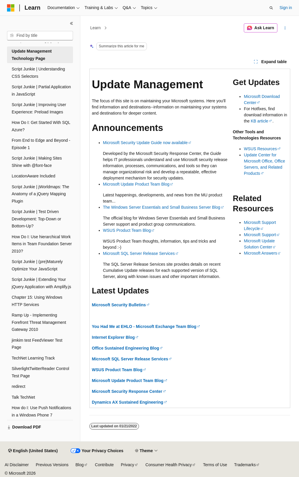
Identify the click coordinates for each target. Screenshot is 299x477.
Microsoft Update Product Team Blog (136, 184)
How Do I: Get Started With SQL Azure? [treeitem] (41, 126)
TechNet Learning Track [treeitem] (33, 358)
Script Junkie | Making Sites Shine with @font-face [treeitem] (37, 162)
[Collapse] (71, 23)
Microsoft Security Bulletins (119, 305)
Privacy (127, 464)
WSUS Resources (260, 148)
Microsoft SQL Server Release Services (139, 253)
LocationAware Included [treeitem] (33, 176)
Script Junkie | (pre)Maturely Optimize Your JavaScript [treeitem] (37, 265)
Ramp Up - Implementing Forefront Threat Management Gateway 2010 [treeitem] (39, 322)
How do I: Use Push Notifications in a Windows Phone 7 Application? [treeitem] (41, 414)
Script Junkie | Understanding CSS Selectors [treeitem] (38, 73)
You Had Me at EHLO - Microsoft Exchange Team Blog (144, 326)
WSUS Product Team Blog (127, 230)
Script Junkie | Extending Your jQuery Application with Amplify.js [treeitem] (41, 283)
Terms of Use (215, 464)
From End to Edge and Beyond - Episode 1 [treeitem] (41, 144)
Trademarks (245, 464)
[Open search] (271, 8)
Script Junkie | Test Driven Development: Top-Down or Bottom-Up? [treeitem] (36, 218)
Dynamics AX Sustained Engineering (128, 402)
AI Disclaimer (17, 464)
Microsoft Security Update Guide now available (145, 142)
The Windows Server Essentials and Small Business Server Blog (161, 207)
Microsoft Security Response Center (127, 391)
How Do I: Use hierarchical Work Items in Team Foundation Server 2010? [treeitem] (42, 243)
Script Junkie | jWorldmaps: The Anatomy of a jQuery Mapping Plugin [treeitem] (40, 193)
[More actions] (285, 28)
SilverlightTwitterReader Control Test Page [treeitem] (40, 372)
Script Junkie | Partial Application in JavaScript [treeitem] (41, 90)
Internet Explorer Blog (113, 337)
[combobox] (40, 35)
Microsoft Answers (260, 253)
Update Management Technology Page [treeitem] (32, 55)
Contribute (104, 464)
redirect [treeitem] (18, 386)
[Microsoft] (11, 8)
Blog (80, 464)
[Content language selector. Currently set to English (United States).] (33, 451)
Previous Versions (52, 464)
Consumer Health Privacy (168, 464)
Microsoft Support (260, 234)
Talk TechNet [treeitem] (23, 397)
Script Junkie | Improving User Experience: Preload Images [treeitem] (39, 108)
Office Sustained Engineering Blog (125, 348)
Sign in (285, 7)
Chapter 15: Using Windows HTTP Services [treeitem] (37, 301)
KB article (259, 121)
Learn (95, 27)
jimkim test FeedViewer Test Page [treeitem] (37, 344)
